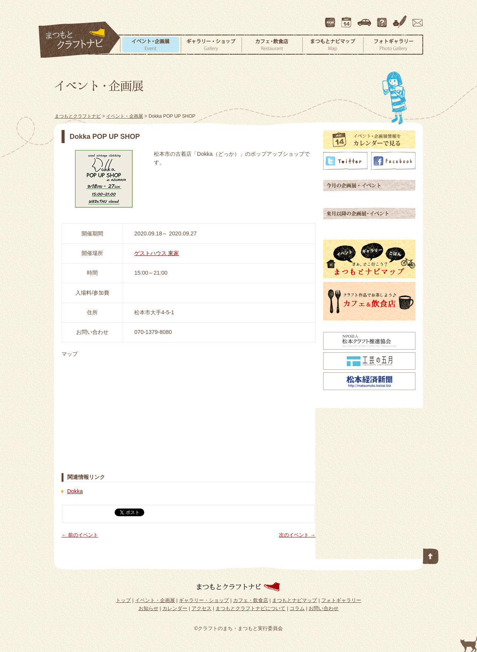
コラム (400, 19)
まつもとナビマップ (332, 45)
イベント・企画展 (150, 45)
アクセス (365, 19)
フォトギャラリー (393, 45)
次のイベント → (297, 535)
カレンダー (348, 19)
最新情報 (330, 19)
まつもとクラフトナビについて (382, 19)
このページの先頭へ (431, 554)
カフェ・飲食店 (272, 45)
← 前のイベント (80, 535)
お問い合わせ (416, 19)
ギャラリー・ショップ (211, 45)
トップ (123, 600)
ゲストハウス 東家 (156, 253)
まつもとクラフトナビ (79, 40)
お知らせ (148, 608)
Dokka (75, 491)
